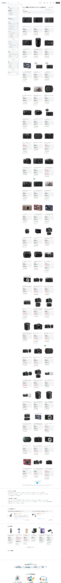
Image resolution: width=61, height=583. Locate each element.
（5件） (27, 78)
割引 (8, 7)
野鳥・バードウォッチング (16, 501)
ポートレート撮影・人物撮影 (12, 54)
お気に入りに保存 (50, 7)
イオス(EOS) (10, 47)
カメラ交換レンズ (11, 26)
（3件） (38, 55)
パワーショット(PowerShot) (12, 45)
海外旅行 (10, 55)
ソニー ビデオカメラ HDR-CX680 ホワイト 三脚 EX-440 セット (38, 511)
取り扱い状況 (10, 18)
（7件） (38, 125)
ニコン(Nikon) (23, 492)
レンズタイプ (10, 64)
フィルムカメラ (11, 28)
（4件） (27, 150)
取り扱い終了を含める (12, 19)
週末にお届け (10, 13)
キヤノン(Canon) (17, 492)
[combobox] (13, 3)
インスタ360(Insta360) (11, 495)
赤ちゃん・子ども (11, 53)
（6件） (38, 78)
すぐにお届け (10, 12)
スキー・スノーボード (23, 501)
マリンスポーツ (29, 501)
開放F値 (10, 65)
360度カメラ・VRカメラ (12, 29)
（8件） (48, 78)
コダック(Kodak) (11, 37)
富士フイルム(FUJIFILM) (12, 32)
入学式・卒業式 (34, 501)
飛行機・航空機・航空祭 (49, 501)
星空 (44, 501)
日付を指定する (11, 14)
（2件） (27, 244)
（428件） (51, 541)
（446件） (12, 541)
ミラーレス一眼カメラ (11, 27)
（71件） (27, 55)
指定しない (10, 11)
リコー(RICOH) (28, 492)
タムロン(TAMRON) (17, 495)
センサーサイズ (11, 63)
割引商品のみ (10, 8)
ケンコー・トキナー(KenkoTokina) (40, 492)
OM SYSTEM (10, 46)
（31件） (49, 55)
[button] (30, 547)
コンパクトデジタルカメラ (12, 25)
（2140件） (36, 539)
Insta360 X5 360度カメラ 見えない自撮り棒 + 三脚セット (14, 511)
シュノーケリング (40, 501)
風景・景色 (10, 56)
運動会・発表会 (10, 501)
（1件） (48, 125)
